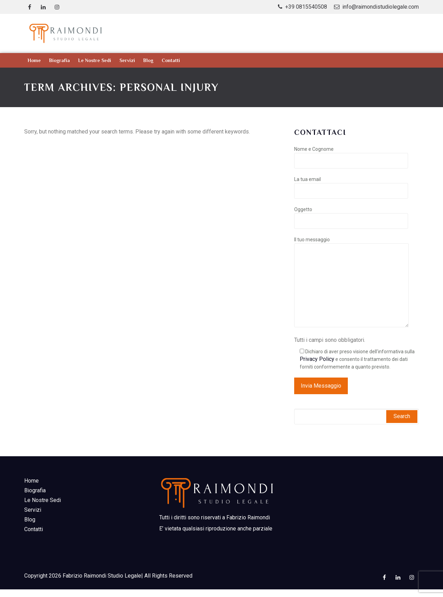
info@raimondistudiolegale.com (380, 6)
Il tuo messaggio (351, 282)
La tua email (351, 185)
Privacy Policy (317, 359)
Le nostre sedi (94, 60)
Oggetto (351, 215)
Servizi (127, 60)
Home (34, 60)
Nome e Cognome (351, 155)
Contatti (171, 60)
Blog (148, 60)
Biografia (59, 60)
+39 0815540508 (306, 6)
